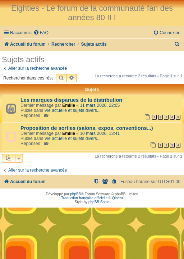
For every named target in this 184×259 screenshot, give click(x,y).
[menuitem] (41, 33)
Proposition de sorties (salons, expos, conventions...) (86, 128)
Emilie (68, 105)
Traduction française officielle (84, 198)
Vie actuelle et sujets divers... (73, 110)
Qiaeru (117, 198)
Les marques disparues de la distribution (71, 100)
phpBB (75, 194)
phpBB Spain (98, 202)
